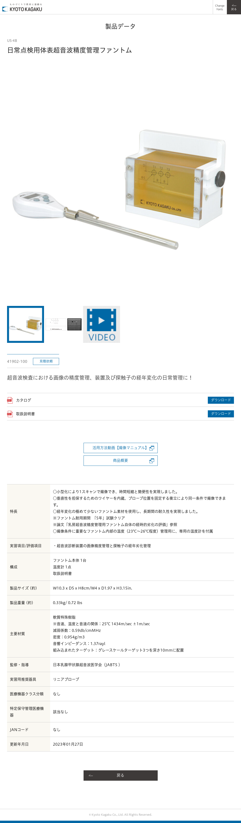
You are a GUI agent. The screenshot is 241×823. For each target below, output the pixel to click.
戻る (120, 775)
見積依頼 (46, 361)
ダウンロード (221, 400)
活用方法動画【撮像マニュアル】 (120, 447)
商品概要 (120, 460)
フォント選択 (219, 3)
